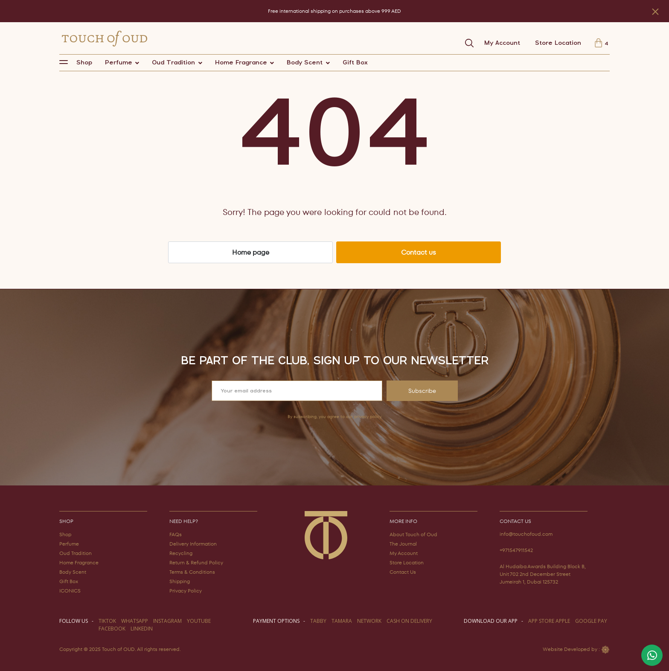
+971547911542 (516, 550)
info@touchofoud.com (526, 533)
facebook (112, 628)
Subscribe (422, 390)
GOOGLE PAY (591, 621)
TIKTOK (107, 621)
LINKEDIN (142, 628)
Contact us (418, 252)
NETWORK (369, 621)
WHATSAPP (134, 621)
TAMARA (342, 621)
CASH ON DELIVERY (409, 621)
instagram (167, 621)
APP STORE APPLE (549, 621)
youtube (199, 621)
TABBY (318, 621)
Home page (250, 252)
